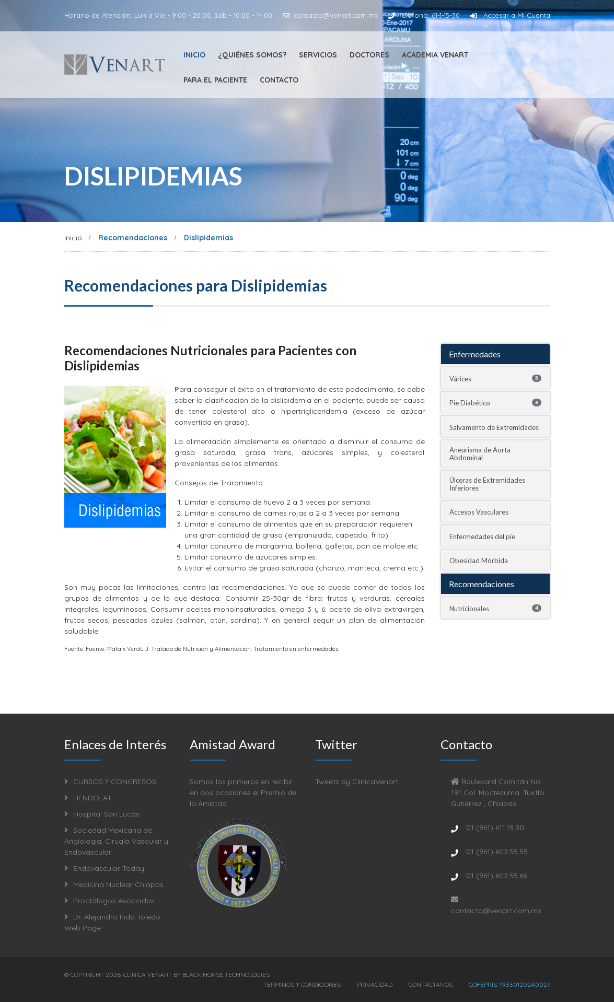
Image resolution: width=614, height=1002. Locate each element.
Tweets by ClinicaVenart (356, 781)
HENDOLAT (88, 797)
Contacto (279, 80)
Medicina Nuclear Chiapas (114, 884)
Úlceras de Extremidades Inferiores (487, 484)
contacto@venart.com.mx (330, 15)
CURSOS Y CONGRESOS (110, 781)
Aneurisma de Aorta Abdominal (480, 454)
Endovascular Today (104, 868)
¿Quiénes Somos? (252, 55)
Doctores (369, 55)
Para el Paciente (215, 80)
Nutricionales (495, 608)
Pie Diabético (495, 403)
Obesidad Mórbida (478, 560)
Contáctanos (431, 984)
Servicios (318, 55)
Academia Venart (435, 55)
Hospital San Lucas (102, 814)
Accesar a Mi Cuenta (510, 15)
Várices (495, 379)
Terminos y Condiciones (302, 984)
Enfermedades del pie (482, 536)
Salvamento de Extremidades (494, 427)
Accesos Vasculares (478, 512)
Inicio (194, 55)
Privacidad (374, 984)
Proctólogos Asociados (109, 900)
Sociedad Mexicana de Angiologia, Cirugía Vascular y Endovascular (116, 841)
